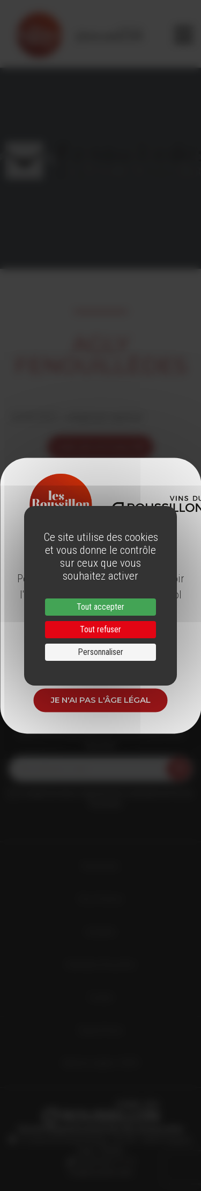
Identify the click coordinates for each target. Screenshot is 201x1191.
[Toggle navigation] (183, 35)
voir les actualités (100, 447)
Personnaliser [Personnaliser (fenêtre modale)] (100, 652)
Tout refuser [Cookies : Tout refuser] (100, 629)
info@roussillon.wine (100, 1172)
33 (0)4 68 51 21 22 (104, 1161)
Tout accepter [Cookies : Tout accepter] (100, 607)
